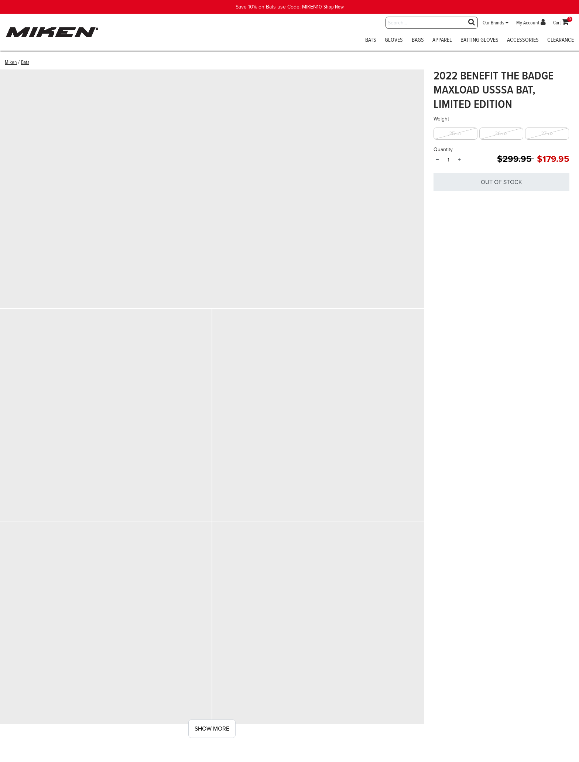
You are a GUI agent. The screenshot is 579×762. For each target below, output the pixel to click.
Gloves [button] (394, 40)
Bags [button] (418, 40)
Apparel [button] (442, 40)
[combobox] (432, 23)
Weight (441, 119)
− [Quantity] (437, 159)
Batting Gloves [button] (479, 40)
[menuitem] (371, 42)
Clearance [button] (560, 40)
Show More (212, 728)
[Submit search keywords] (471, 21)
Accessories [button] (523, 40)
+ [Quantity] (459, 159)
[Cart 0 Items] (561, 23)
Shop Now (333, 7)
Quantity (443, 149)
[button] (495, 23)
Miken (11, 62)
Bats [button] (370, 40)
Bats (25, 62)
